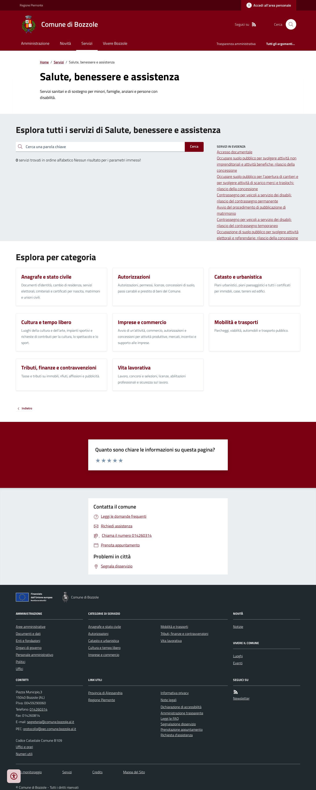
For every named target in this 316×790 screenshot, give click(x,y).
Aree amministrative (30, 626)
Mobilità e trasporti (174, 626)
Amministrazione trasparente (182, 713)
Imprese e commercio (103, 654)
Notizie (238, 626)
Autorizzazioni (98, 633)
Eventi (237, 663)
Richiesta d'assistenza (177, 735)
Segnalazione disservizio (178, 724)
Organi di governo (28, 647)
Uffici (19, 668)
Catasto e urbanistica (103, 640)
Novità (65, 43)
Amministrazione (35, 43)
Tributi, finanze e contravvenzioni (184, 633)
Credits (97, 772)
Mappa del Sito (134, 772)
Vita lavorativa (171, 640)
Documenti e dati (28, 633)
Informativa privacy (175, 692)
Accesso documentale (234, 152)
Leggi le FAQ (170, 718)
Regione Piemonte (31, 5)
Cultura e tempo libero (104, 647)
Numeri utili (24, 753)
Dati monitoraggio (29, 772)
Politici (20, 661)
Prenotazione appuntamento (182, 729)
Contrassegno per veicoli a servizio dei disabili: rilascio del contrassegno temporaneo (254, 223)
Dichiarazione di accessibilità (181, 706)
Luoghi (238, 656)
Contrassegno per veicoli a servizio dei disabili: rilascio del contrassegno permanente (254, 198)
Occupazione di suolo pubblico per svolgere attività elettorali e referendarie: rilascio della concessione (257, 235)
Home (44, 62)
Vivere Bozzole (115, 43)
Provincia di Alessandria (105, 692)
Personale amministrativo (34, 654)
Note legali (168, 699)
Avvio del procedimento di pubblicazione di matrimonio (251, 210)
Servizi (86, 43)
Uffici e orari (24, 746)
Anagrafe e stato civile (104, 626)
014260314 (38, 709)
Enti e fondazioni (28, 640)
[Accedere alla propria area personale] (268, 5)
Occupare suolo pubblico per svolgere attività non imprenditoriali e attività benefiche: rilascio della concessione (256, 164)
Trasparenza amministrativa (236, 43)
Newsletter (241, 698)
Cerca (194, 146)
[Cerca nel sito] (289, 24)
